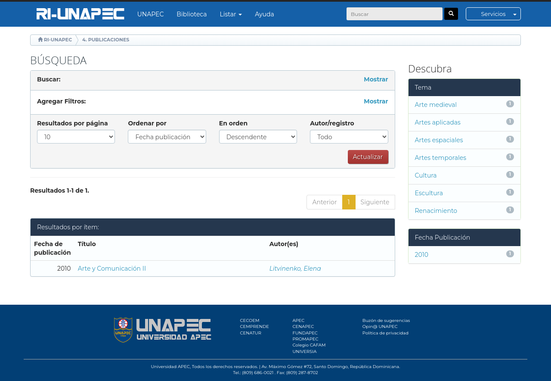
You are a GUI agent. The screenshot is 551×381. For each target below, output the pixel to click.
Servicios (500, 14)
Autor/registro (332, 123)
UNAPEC (150, 14)
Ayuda (264, 14)
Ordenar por (147, 123)
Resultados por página (72, 123)
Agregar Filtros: (61, 101)
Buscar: (48, 79)
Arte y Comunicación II (112, 268)
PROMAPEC (305, 339)
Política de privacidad (385, 333)
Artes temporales (441, 158)
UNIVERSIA (304, 351)
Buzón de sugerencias (386, 320)
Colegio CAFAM (308, 345)
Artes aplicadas (438, 122)
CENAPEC (303, 326)
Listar (231, 14)
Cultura (426, 175)
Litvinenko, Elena (295, 268)
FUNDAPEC (305, 333)
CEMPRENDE (254, 326)
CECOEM (250, 320)
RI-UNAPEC (58, 40)
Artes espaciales (439, 140)
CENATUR (250, 333)
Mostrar (376, 79)
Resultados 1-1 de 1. (59, 190)
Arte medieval (436, 105)
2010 (422, 255)
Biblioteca (191, 14)
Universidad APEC (170, 366)
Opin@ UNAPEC (380, 326)
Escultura (429, 193)
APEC (298, 320)
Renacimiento (436, 211)
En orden (233, 123)
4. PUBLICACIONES (105, 40)
